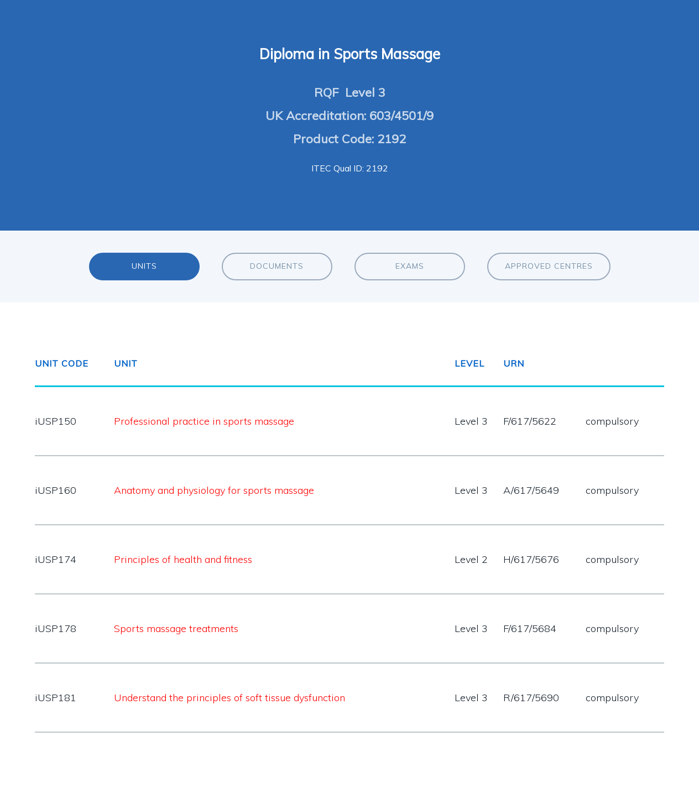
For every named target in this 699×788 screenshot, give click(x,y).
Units (144, 266)
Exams (409, 266)
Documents (277, 266)
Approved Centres (549, 266)
